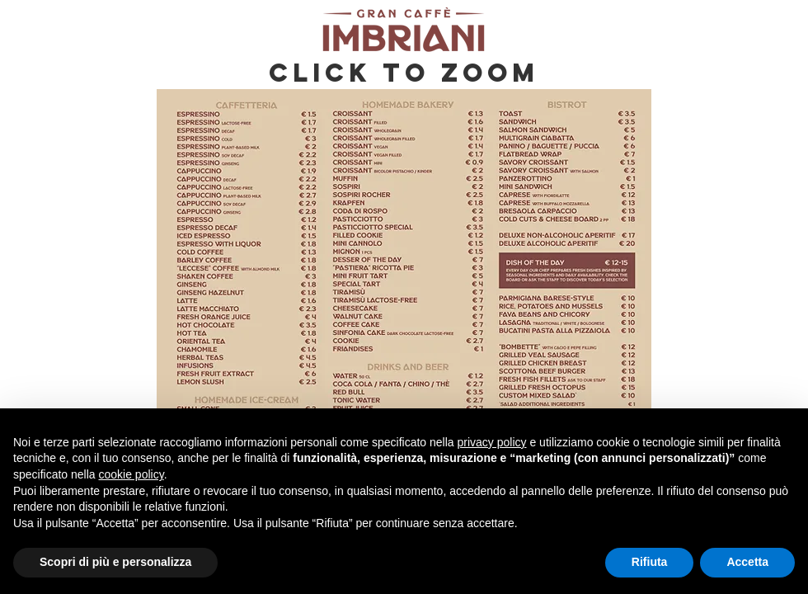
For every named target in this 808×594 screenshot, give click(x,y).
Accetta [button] (747, 561)
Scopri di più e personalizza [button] (115, 561)
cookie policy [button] (131, 474)
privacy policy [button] (492, 442)
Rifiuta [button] (650, 561)
